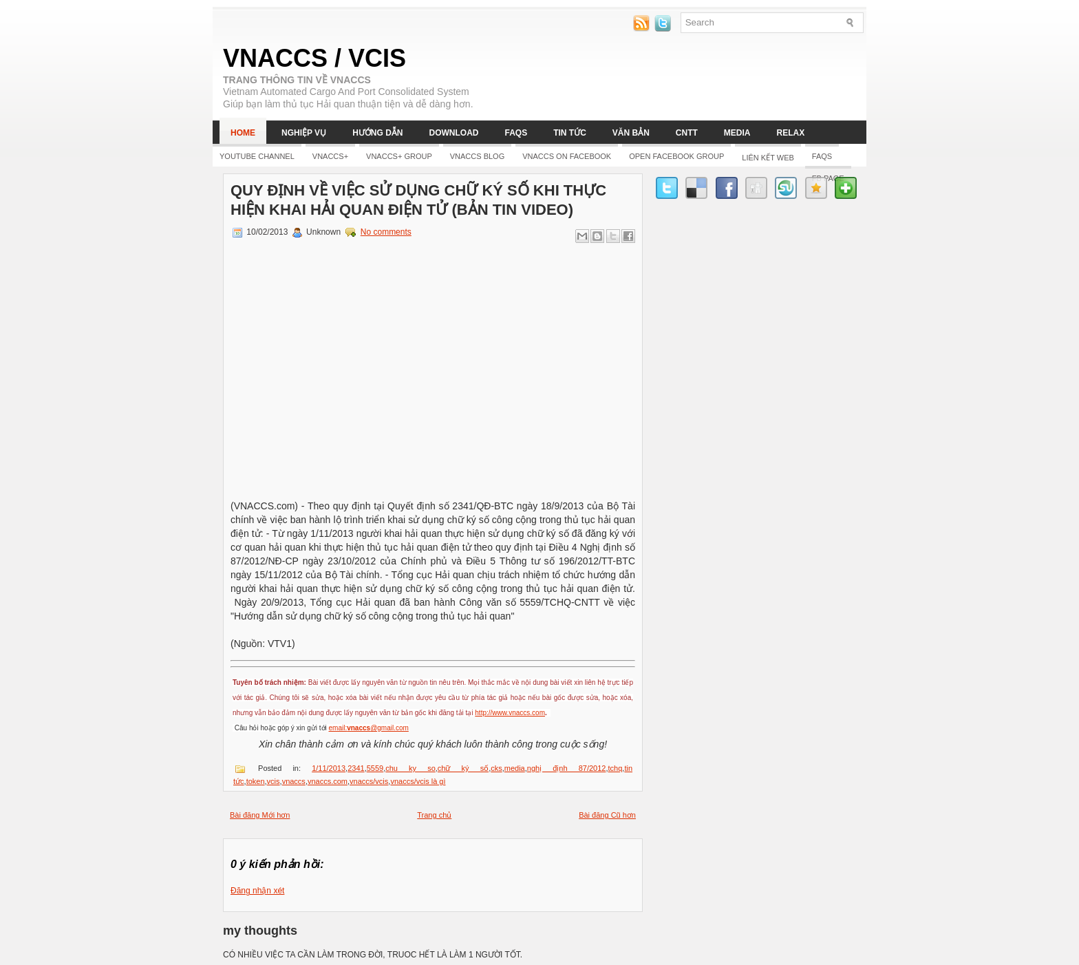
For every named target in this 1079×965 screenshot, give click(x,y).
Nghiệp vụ (303, 133)
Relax (791, 133)
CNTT (687, 133)
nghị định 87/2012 (566, 768)
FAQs (515, 133)
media (514, 768)
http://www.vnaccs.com (510, 713)
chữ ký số (463, 768)
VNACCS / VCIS (314, 58)
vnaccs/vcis (369, 781)
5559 (375, 768)
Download (453, 133)
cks (496, 768)
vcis (273, 781)
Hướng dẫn (377, 133)
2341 (356, 768)
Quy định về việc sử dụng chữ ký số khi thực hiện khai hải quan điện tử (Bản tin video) (418, 200)
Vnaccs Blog (477, 156)
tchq (615, 768)
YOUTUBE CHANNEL (257, 156)
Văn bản (631, 133)
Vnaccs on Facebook (566, 156)
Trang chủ (434, 815)
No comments (386, 232)
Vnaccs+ (330, 156)
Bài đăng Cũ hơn (607, 815)
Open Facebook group (676, 156)
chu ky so (410, 768)
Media (737, 133)
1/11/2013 (328, 768)
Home (243, 133)
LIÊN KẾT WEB (767, 157)
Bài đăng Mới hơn (260, 815)
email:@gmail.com (369, 728)
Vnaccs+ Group (399, 156)
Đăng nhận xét (257, 890)
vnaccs (294, 781)
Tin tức (569, 133)
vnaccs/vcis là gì (417, 781)
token (255, 781)
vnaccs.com (328, 781)
